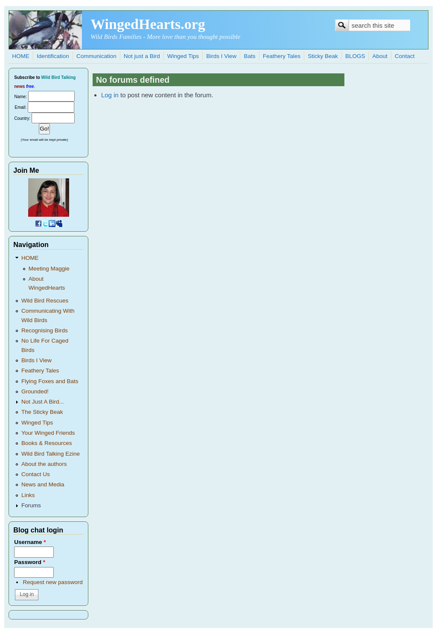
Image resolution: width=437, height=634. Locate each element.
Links (28, 495)
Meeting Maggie (49, 268)
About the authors (44, 464)
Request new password (52, 582)
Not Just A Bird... (42, 401)
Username (30, 542)
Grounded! (35, 391)
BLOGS (355, 56)
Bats (250, 56)
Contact (405, 56)
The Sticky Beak (42, 412)
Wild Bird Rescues (44, 300)
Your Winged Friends (48, 433)
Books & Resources (46, 443)
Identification (53, 56)
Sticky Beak (323, 56)
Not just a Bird (142, 56)
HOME (20, 56)
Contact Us (35, 474)
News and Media (42, 484)
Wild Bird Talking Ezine (50, 454)
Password (29, 562)
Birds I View (221, 56)
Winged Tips (183, 56)
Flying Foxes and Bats (50, 381)
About (380, 56)
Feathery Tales (281, 56)
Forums (31, 505)
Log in (110, 95)
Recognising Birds (44, 330)
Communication (96, 56)
